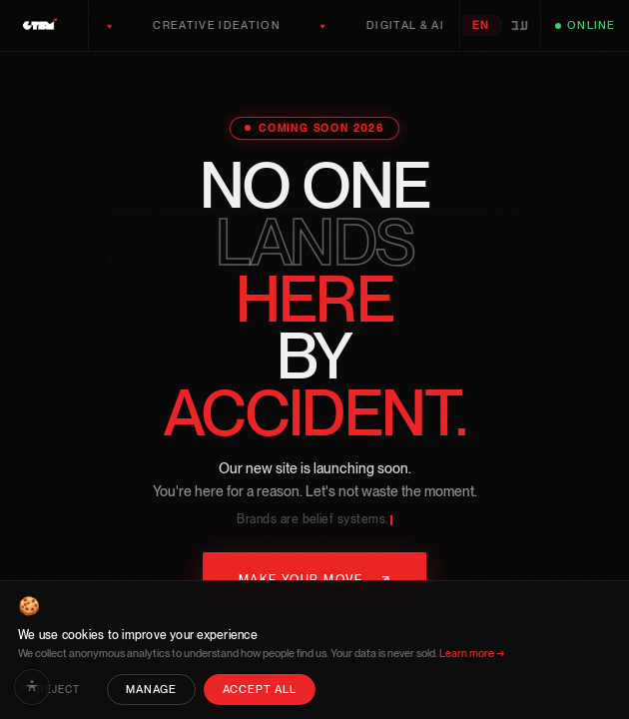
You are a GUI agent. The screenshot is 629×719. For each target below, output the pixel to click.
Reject (58, 689)
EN (480, 25)
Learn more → (471, 653)
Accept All (260, 689)
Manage (151, 689)
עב (520, 26)
